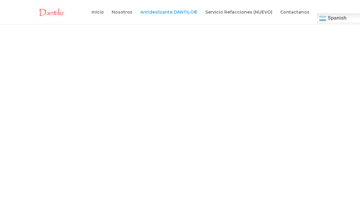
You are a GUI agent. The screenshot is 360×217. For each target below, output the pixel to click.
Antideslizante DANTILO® (168, 12)
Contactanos (294, 12)
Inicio (98, 12)
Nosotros (122, 12)
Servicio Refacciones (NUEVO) (238, 12)
